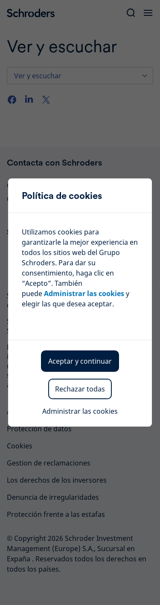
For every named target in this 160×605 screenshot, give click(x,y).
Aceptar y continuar (80, 361)
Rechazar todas (80, 389)
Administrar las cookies (84, 293)
